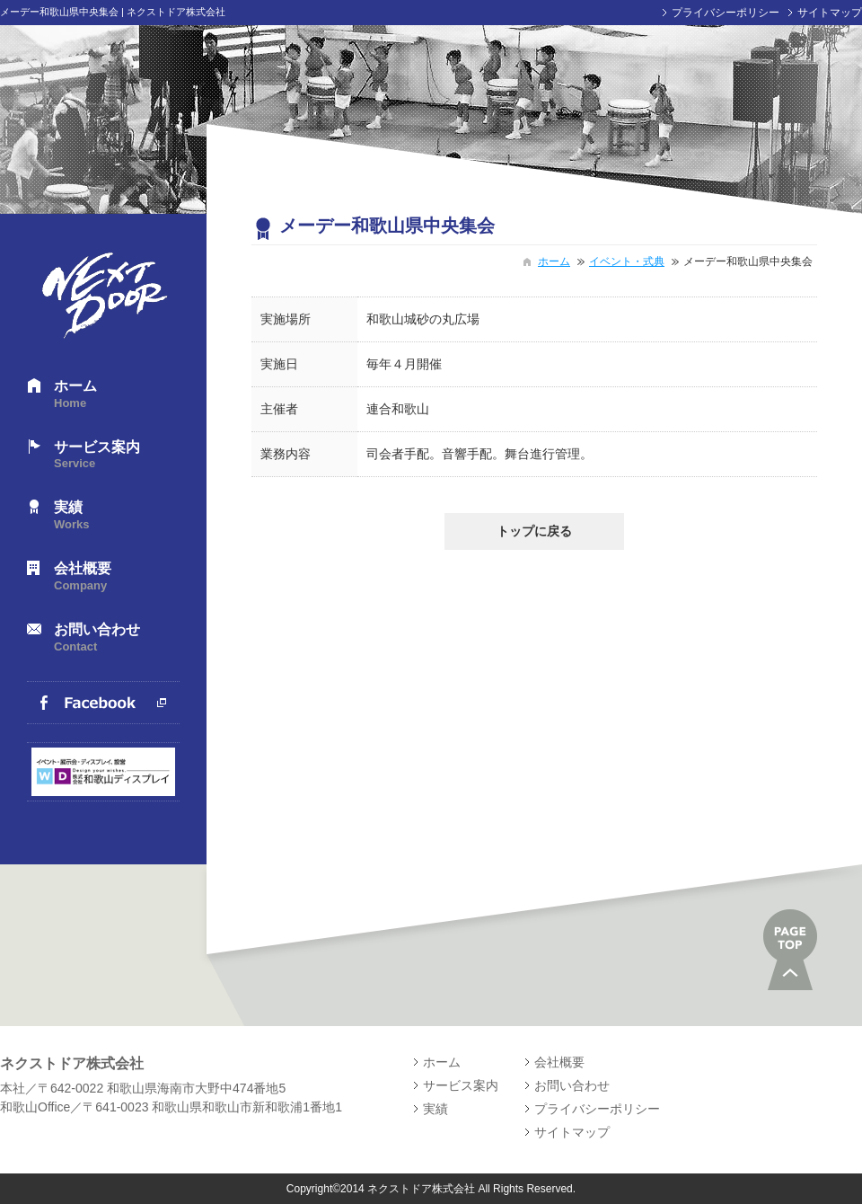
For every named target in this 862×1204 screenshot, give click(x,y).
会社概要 (117, 577)
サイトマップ (829, 12)
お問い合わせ (117, 638)
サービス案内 (117, 456)
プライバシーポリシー (725, 12)
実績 (117, 516)
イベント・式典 (626, 261)
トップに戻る (534, 531)
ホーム (117, 395)
